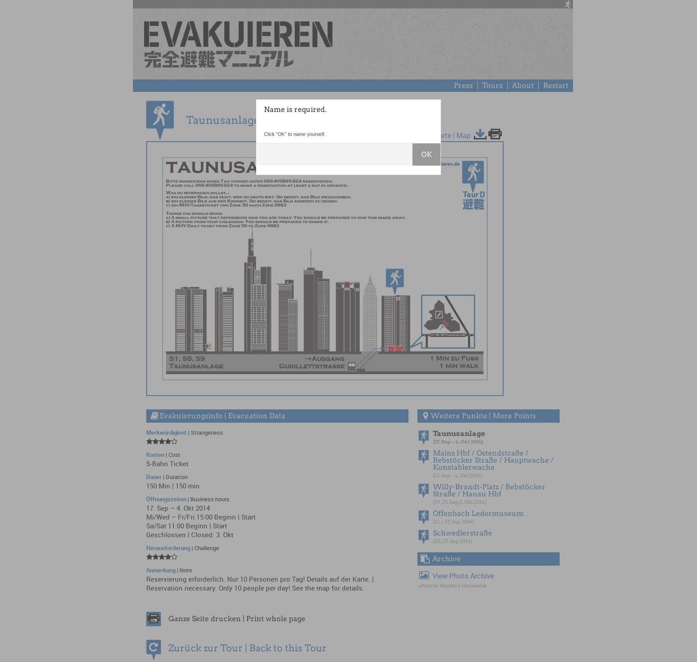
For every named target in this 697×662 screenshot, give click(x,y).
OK (426, 154)
